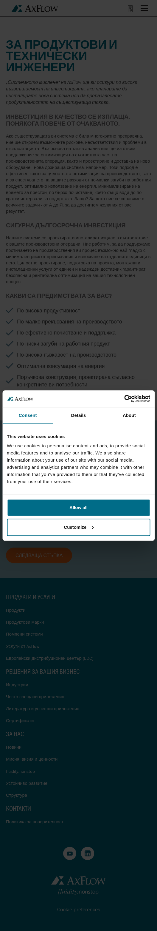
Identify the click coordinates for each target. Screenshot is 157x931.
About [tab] (129, 415)
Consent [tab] (28, 415)
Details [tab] (78, 415)
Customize (79, 527)
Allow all (78, 507)
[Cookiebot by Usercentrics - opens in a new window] (124, 399)
